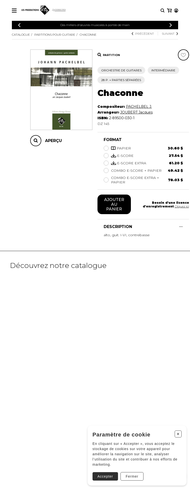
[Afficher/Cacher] (181, 226)
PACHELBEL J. (139, 106)
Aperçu (53, 140)
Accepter (105, 476)
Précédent (143, 33)
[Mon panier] (175, 10)
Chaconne (88, 34)
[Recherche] (163, 10)
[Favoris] (183, 54)
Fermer (131, 476)
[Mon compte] (169, 10)
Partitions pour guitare (54, 34)
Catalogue (21, 34)
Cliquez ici (182, 206)
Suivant (170, 33)
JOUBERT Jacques (136, 112)
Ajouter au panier (114, 204)
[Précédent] (19, 25)
